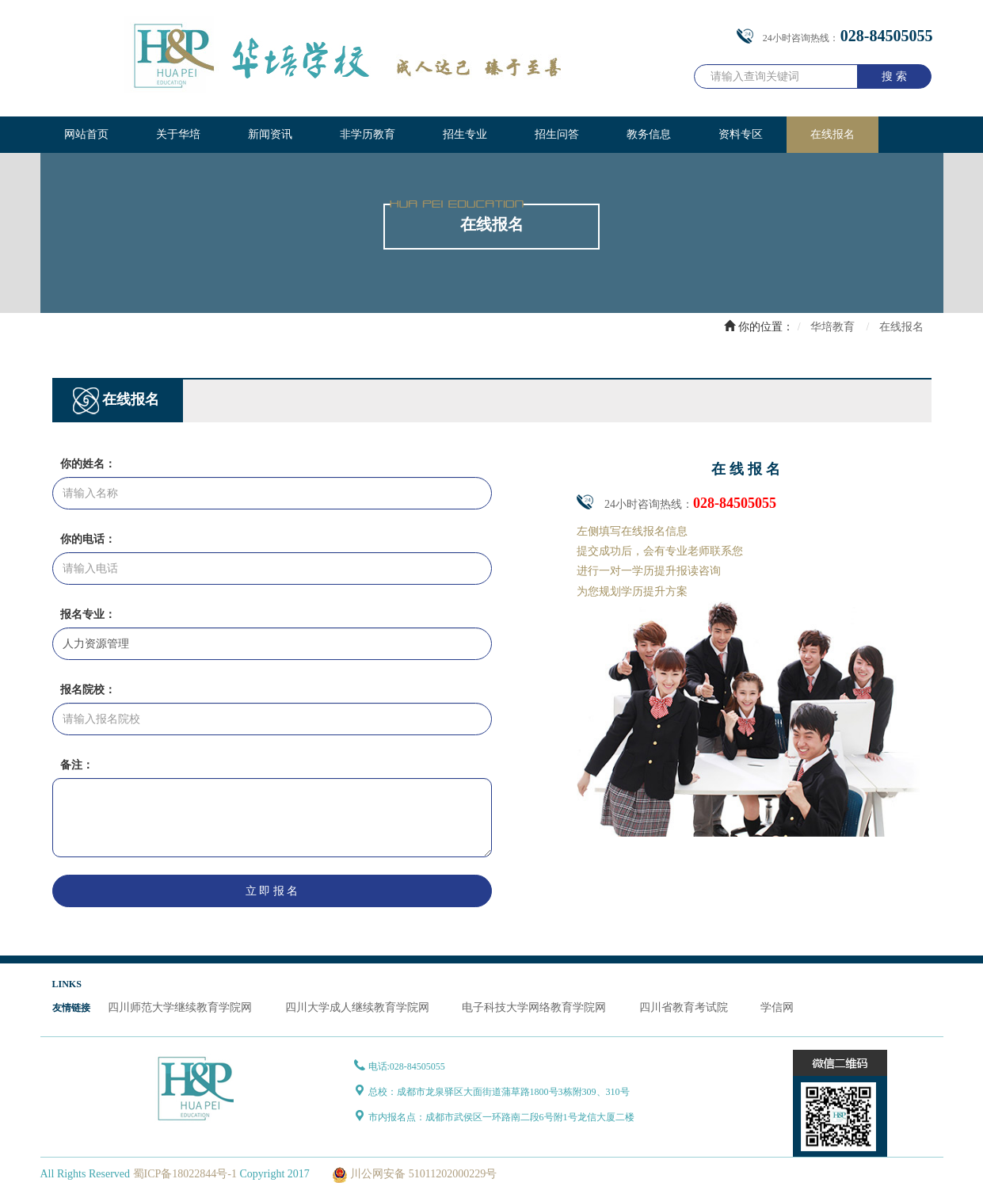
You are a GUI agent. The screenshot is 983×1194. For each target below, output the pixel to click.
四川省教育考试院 (683, 1007)
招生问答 (557, 134)
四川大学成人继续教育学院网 (357, 1007)
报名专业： (88, 614)
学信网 (777, 1007)
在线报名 (832, 134)
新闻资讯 (270, 134)
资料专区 (740, 134)
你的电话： (88, 539)
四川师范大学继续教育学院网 (180, 1007)
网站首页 (86, 134)
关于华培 (178, 134)
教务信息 (649, 134)
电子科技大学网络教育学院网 (534, 1007)
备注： (76, 765)
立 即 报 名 (272, 891)
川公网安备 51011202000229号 (413, 1174)
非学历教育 (367, 134)
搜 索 (894, 76)
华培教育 (832, 327)
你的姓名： (88, 464)
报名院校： (88, 690)
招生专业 (465, 134)
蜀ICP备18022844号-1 (185, 1174)
